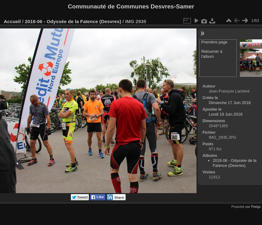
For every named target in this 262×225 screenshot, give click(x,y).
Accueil (12, 21)
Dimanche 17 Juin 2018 (229, 102)
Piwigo (256, 206)
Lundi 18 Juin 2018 (225, 114)
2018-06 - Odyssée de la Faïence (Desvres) (73, 21)
